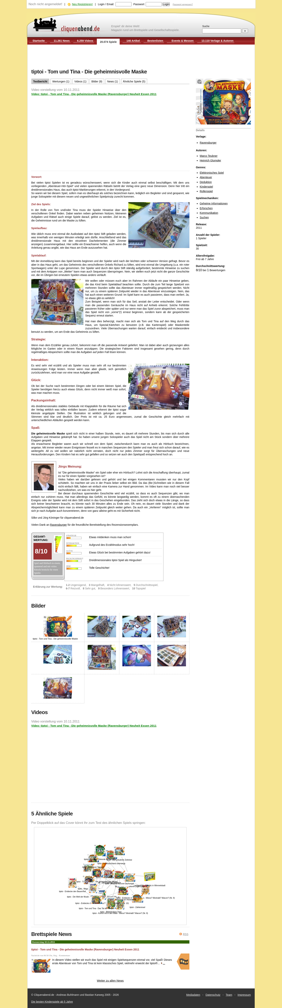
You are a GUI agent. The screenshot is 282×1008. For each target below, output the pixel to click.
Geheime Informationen (214, 203)
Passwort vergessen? (183, 4)
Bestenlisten (155, 40)
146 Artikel (133, 40)
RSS (185, 934)
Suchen (204, 217)
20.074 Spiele (108, 41)
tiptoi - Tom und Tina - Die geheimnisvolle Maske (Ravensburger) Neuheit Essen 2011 (85, 949)
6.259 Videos (85, 40)
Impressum (244, 994)
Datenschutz (212, 994)
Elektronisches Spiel (212, 172)
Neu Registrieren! (82, 4)
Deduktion (206, 182)
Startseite (39, 40)
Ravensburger (208, 142)
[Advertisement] (141, 57)
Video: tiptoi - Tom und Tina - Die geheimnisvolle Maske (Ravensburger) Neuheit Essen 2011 (94, 94)
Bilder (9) (96, 81)
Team (229, 994)
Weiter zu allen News (110, 980)
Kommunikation (209, 212)
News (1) (112, 81)
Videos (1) (80, 81)
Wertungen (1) (60, 81)
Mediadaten (193, 994)
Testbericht (40, 81)
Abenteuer (206, 177)
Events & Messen (183, 40)
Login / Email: (106, 4)
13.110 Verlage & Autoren (217, 40)
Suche (205, 26)
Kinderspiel (206, 186)
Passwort (138, 4)
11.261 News (62, 40)
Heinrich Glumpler (210, 160)
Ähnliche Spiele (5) (134, 81)
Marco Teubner (208, 155)
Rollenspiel (206, 191)
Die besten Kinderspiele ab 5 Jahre (52, 1001)
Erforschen (206, 208)
